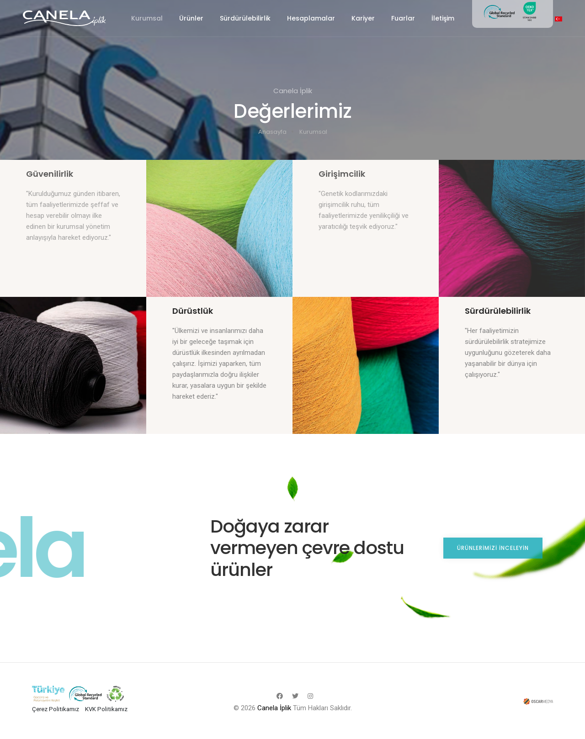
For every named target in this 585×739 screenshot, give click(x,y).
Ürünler (191, 18)
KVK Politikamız (106, 709)
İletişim (442, 18)
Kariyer (363, 18)
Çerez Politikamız (55, 709)
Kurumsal (147, 18)
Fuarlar (403, 18)
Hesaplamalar (311, 18)
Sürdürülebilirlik (245, 18)
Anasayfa (272, 131)
